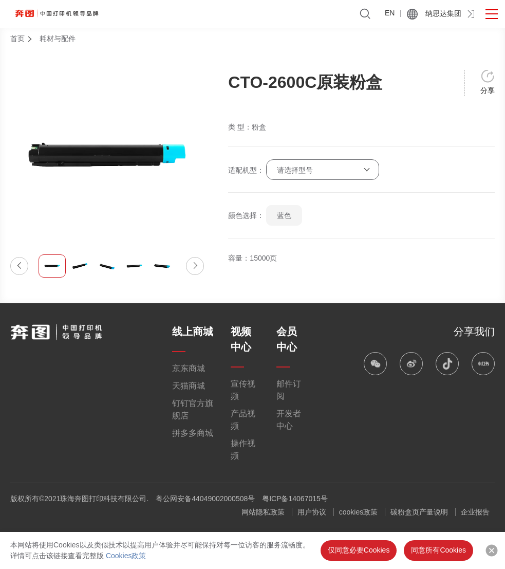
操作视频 (243, 449)
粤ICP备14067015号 (295, 498)
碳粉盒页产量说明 (419, 512)
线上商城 (192, 331)
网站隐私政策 (263, 512)
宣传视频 (243, 389)
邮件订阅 (288, 389)
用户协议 (311, 512)
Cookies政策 (126, 556)
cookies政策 (358, 512)
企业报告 (475, 512)
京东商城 (188, 368)
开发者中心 (288, 419)
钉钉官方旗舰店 (192, 409)
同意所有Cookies (438, 550)
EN (390, 13)
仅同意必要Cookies (359, 550)
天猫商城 (188, 385)
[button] (19, 266)
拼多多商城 (192, 433)
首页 (17, 38)
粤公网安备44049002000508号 (205, 498)
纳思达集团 (443, 13)
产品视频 (243, 419)
